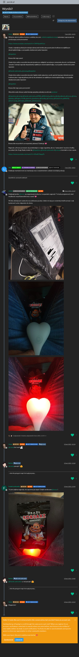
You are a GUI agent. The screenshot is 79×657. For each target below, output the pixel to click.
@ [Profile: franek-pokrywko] (15, 71)
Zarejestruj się (8, 640)
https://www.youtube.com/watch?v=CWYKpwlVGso (27, 43)
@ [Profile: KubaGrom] (58, 98)
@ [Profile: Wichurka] (46, 96)
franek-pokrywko (14, 486)
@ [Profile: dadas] (11, 98)
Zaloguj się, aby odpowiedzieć (67, 20)
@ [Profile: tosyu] (68, 96)
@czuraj (42, 444)
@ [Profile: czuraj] (25, 71)
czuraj (10, 191)
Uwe (10, 167)
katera (11, 463)
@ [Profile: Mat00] (66, 98)
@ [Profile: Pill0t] (38, 96)
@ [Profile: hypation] (12, 54)
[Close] (75, 620)
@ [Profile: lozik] (57, 96)
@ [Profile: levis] (52, 96)
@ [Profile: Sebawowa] (36, 101)
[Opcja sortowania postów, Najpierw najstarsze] (53, 20)
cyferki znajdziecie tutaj (49, 37)
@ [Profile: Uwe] (74, 96)
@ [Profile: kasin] (62, 96)
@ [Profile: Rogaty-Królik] (20, 98)
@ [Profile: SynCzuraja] (13, 101)
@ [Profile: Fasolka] (43, 98)
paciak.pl (10, 2)
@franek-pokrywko (20, 578)
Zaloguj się (19, 640)
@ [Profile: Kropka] (21, 101)
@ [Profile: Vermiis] (28, 101)
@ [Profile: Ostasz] (50, 98)
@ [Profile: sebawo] (35, 98)
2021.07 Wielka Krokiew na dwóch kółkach (15, 12)
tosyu (10, 34)
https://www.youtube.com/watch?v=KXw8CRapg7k (26, 154)
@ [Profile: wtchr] (28, 98)
